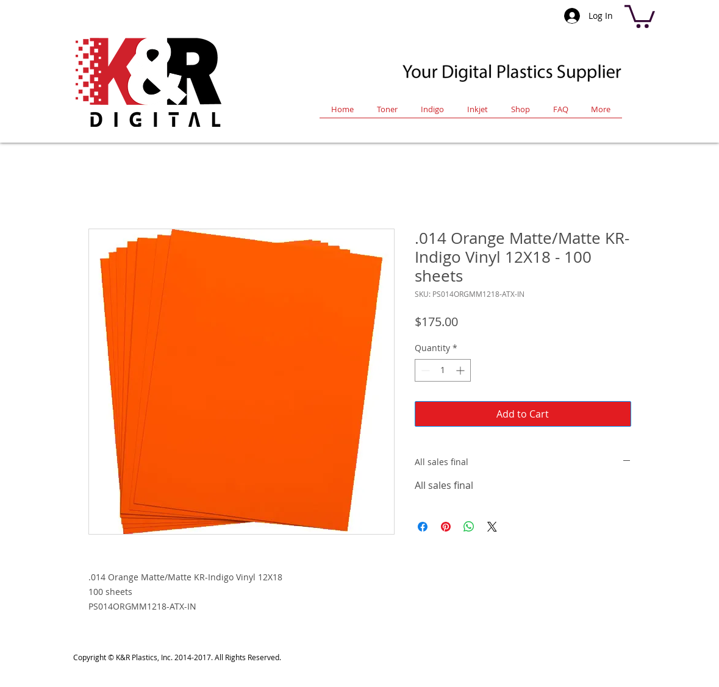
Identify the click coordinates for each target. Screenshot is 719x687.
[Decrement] (424, 370)
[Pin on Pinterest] (445, 526)
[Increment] (461, 370)
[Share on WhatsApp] (469, 526)
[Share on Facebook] (422, 526)
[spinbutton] (443, 370)
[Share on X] (492, 526)
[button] (639, 15)
